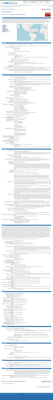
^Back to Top (3, 73)
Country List (33, 2)
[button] (37, 29)
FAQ (41, 2)
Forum (46, 2)
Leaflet (41, 40)
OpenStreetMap (45, 40)
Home (25, 2)
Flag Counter (9, 3)
